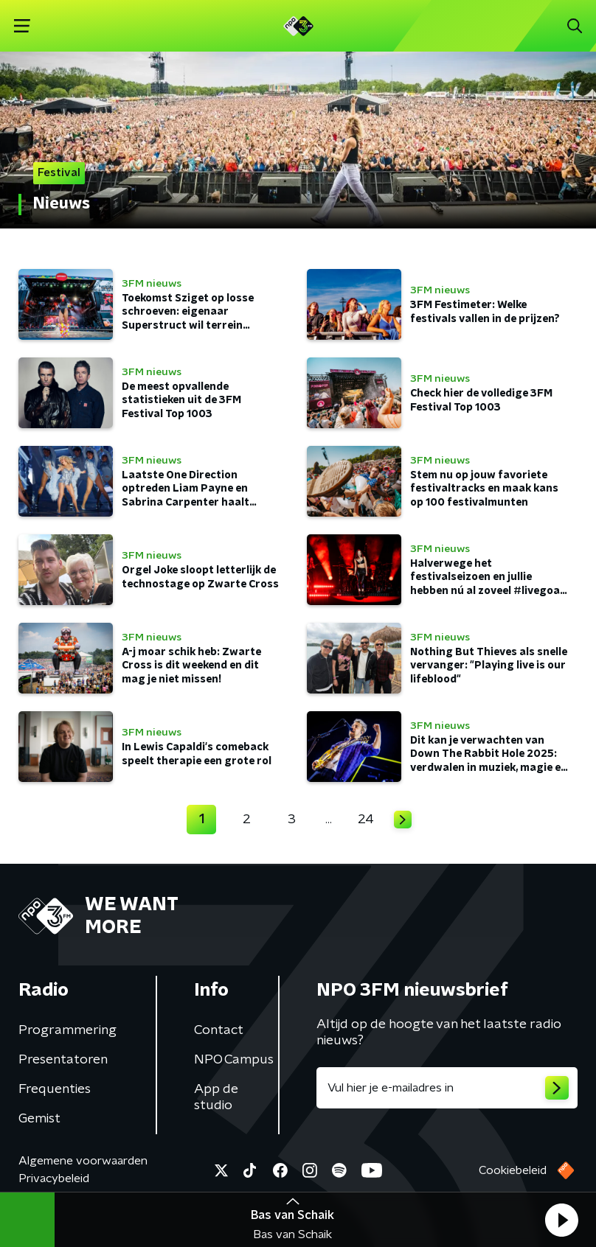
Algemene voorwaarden (83, 1161)
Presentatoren (63, 1059)
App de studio (216, 1097)
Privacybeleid (53, 1178)
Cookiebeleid (513, 1170)
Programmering (67, 1030)
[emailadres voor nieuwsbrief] (447, 1087)
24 (366, 819)
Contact (218, 1030)
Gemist (39, 1118)
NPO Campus (234, 1059)
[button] (561, 1219)
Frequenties (54, 1089)
